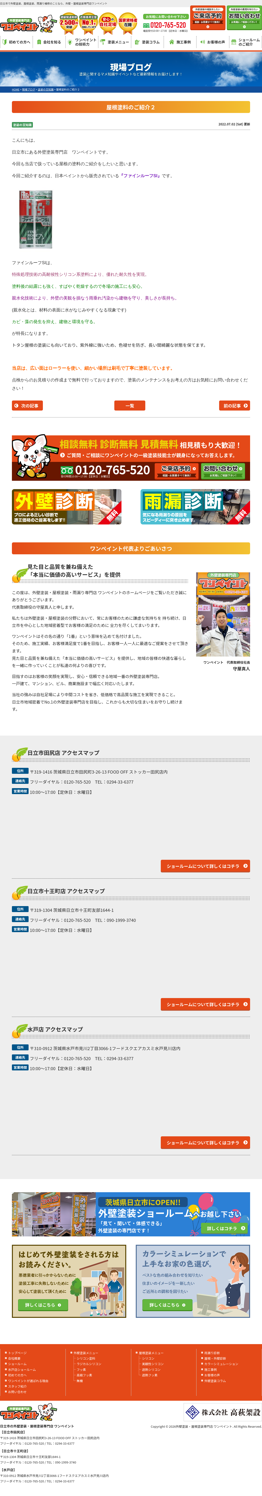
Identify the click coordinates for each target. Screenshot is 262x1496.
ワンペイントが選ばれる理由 (28, 1380)
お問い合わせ (17, 1391)
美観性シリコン (153, 1364)
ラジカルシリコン (89, 1364)
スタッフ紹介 (17, 1386)
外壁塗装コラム (215, 1380)
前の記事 (232, 405)
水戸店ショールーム (22, 1369)
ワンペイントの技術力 (81, 42)
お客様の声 (213, 41)
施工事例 (180, 41)
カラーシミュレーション (221, 1364)
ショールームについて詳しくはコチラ (203, 866)
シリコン (148, 1358)
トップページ (17, 1353)
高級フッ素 (84, 1375)
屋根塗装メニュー (151, 1353)
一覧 (130, 405)
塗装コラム (147, 41)
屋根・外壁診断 (215, 1358)
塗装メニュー (114, 42)
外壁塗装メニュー (86, 1353)
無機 (80, 1380)
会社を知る (49, 41)
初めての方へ (16, 42)
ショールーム (17, 1364)
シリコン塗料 (86, 1358)
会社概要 (14, 1358)
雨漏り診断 (212, 1353)
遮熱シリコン (151, 1369)
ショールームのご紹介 (245, 42)
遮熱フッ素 (149, 1375)
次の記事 (29, 405)
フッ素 (81, 1369)
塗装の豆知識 (22, 125)
